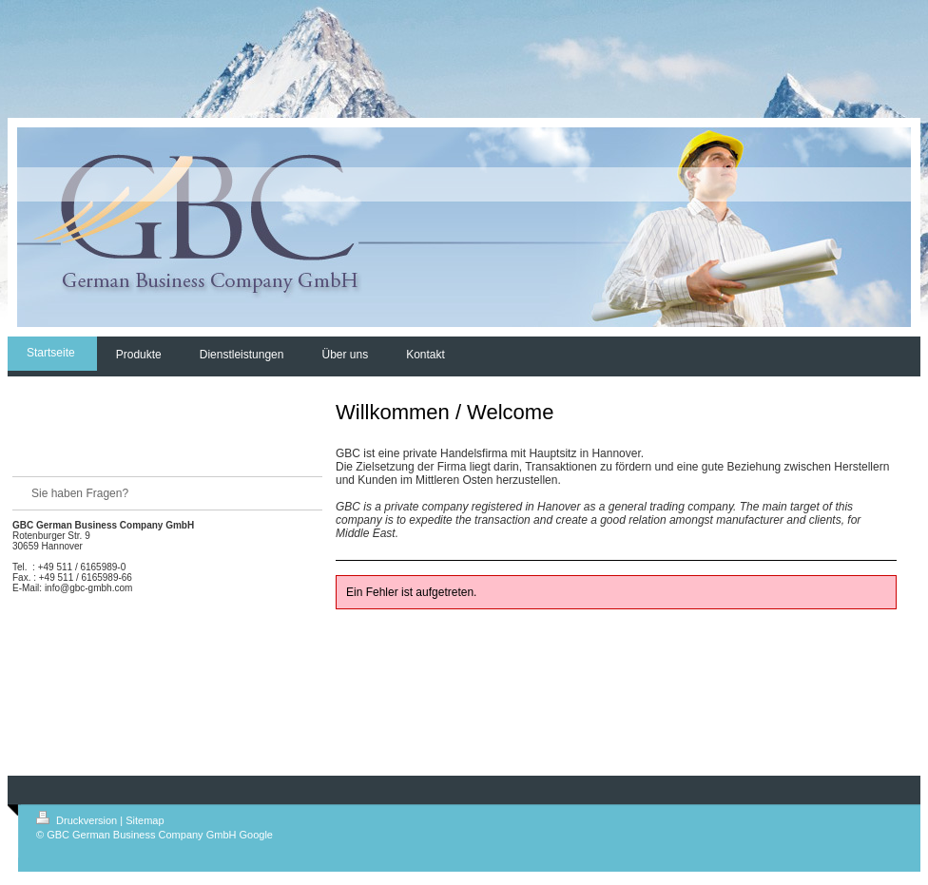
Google (256, 834)
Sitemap (145, 820)
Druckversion (78, 820)
